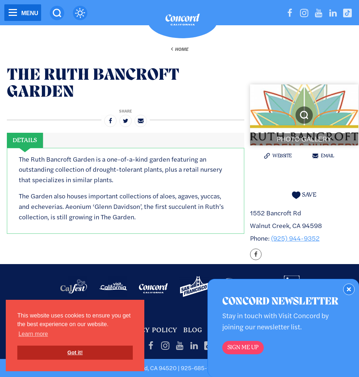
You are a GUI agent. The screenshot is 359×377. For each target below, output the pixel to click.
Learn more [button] (33, 334)
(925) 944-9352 (295, 237)
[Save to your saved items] (304, 195)
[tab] (25, 140)
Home (181, 49)
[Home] (182, 21)
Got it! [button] (75, 352)
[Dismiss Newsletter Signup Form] (349, 289)
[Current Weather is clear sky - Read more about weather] (80, 13)
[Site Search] (57, 13)
